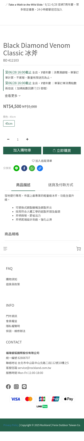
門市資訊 (11, 316)
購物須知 (11, 279)
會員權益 (11, 321)
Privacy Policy (11, 425)
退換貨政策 (13, 284)
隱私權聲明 (13, 326)
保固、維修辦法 (15, 331)
